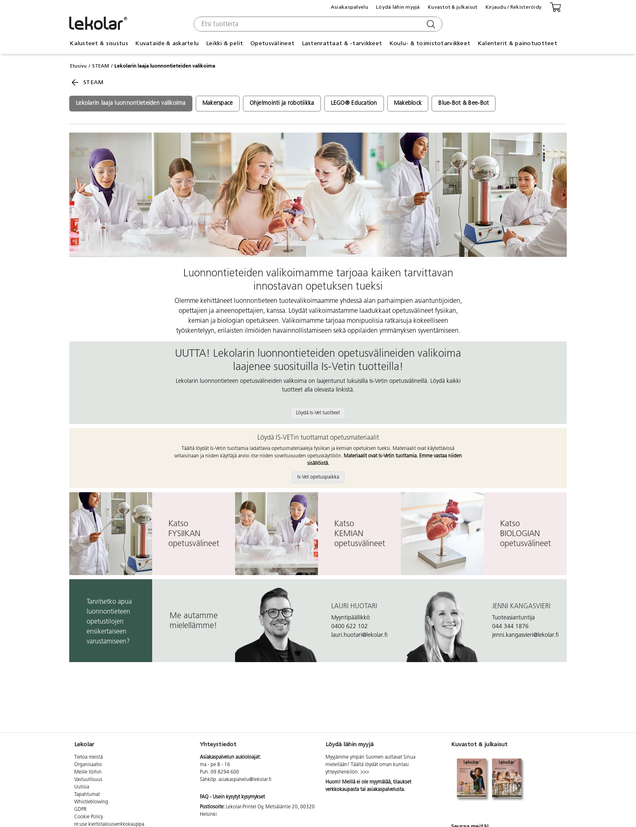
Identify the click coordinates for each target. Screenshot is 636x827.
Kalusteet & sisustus (99, 43)
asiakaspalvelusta (385, 789)
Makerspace (217, 103)
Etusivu (78, 66)
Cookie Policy (88, 817)
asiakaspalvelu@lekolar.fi (245, 779)
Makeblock (408, 103)
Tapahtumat (87, 794)
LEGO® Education (354, 103)
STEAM (100, 66)
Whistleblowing (91, 802)
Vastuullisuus (88, 779)
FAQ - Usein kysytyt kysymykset (232, 797)
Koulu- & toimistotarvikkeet (430, 43)
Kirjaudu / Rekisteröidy (513, 7)
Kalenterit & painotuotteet (517, 43)
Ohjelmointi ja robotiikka (282, 103)
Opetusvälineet (272, 43)
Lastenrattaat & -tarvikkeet (342, 43)
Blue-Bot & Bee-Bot (463, 103)
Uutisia (81, 787)
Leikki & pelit (224, 43)
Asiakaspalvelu (349, 7)
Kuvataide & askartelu (167, 43)
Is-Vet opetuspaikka (318, 477)
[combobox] (317, 24)
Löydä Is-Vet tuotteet (318, 413)
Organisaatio (88, 764)
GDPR (80, 809)
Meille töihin (88, 772)
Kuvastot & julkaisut (453, 7)
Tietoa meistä (88, 757)
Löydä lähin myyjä (398, 7)
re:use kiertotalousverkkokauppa (109, 824)
